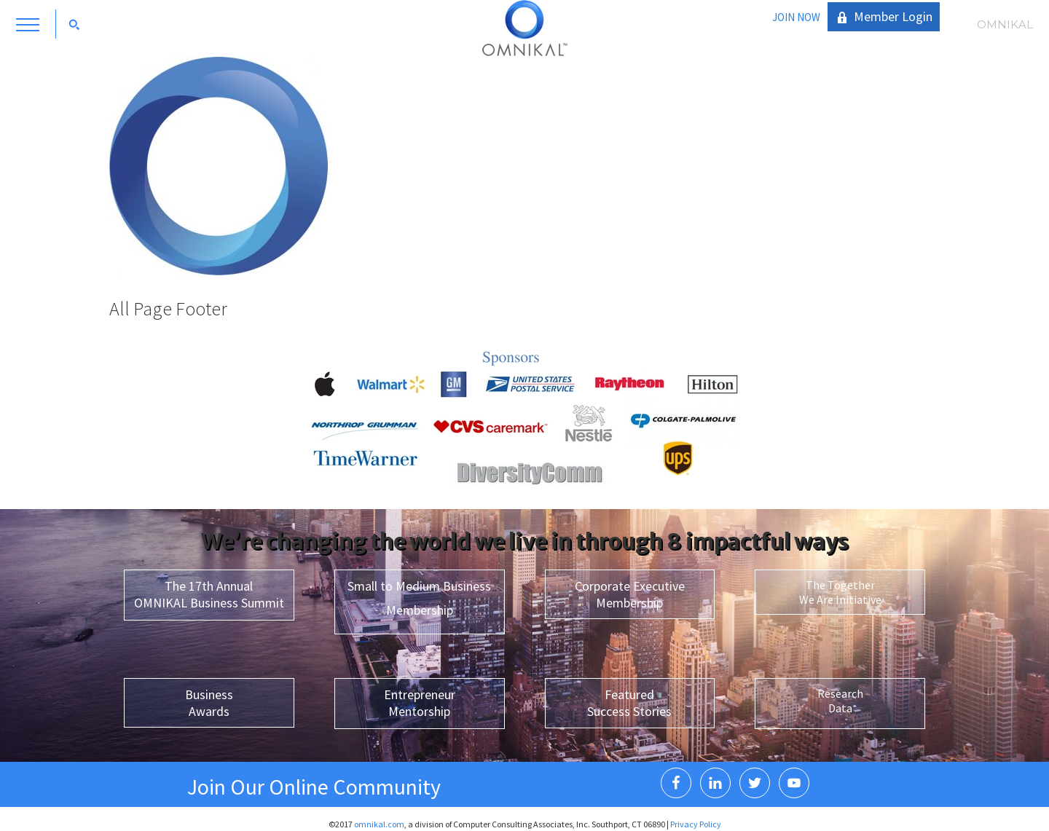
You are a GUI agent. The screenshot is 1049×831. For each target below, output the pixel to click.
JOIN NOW (796, 17)
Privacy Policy (695, 824)
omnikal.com (379, 824)
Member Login (893, 16)
